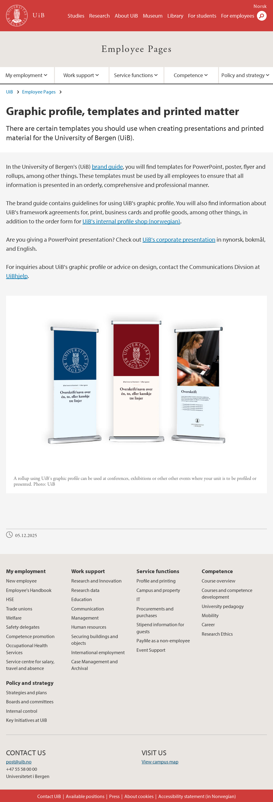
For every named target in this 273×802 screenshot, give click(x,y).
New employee (21, 581)
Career (208, 624)
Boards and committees (29, 701)
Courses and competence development (227, 593)
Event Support (150, 650)
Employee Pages (136, 49)
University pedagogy (223, 606)
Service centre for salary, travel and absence (30, 664)
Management (85, 618)
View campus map (160, 762)
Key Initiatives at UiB (26, 720)
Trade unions (19, 609)
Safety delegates (22, 627)
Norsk (260, 6)
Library (175, 15)
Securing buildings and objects (94, 639)
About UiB (126, 15)
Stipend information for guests (160, 627)
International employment (98, 652)
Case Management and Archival (94, 664)
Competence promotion (30, 636)
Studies (76, 15)
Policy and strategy (243, 75)
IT (138, 599)
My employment (23, 75)
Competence (188, 75)
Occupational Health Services (27, 648)
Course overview (218, 581)
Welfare (14, 618)
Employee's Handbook (29, 590)
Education (81, 599)
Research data (85, 590)
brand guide (107, 166)
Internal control (21, 711)
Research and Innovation (96, 581)
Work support (78, 75)
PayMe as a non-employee (163, 640)
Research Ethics (217, 634)
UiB (9, 92)
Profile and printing (156, 581)
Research (99, 15)
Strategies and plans (26, 692)
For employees (237, 15)
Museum (153, 15)
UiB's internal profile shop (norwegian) (131, 221)
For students (202, 15)
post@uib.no (19, 762)
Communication (87, 609)
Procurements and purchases (155, 612)
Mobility (210, 615)
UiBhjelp (17, 276)
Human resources (88, 627)
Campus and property (158, 590)
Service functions (133, 75)
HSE (10, 599)
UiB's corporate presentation (179, 239)
